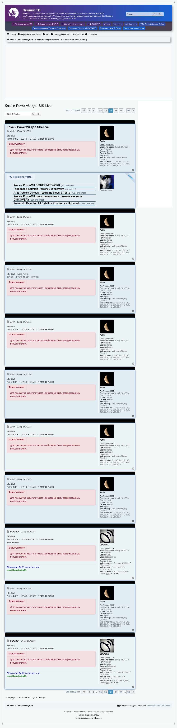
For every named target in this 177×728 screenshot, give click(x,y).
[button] (83, 110)
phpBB (82, 712)
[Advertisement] (88, 72)
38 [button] (116, 110)
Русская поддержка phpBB (88, 715)
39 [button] (121, 110)
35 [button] (100, 110)
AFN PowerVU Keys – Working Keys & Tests (42, 192)
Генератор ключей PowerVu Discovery (38, 188)
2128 (112, 549)
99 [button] (128, 110)
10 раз (116, 574)
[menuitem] (29, 34)
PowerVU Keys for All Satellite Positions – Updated (46, 203)
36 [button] (105, 110)
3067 (112, 145)
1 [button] (93, 110)
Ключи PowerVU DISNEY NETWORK (37, 185)
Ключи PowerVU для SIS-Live (28, 106)
